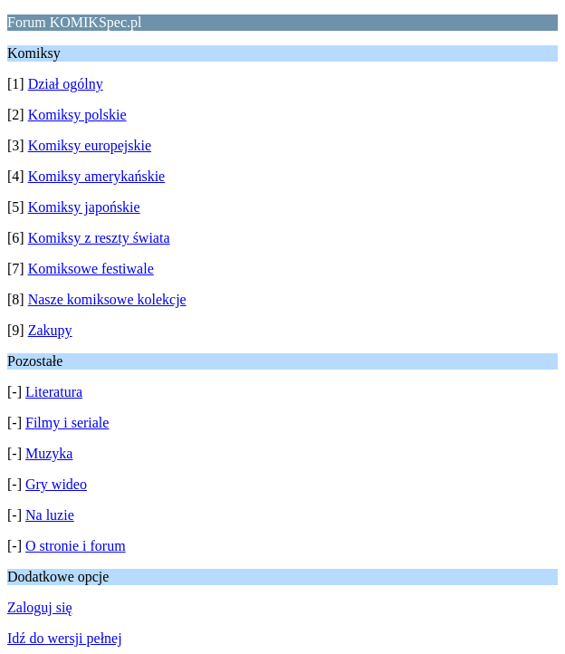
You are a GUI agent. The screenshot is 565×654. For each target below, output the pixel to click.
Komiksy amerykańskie (97, 176)
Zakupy (50, 330)
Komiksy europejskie (89, 145)
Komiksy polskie (77, 114)
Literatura (53, 391)
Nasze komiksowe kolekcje (107, 299)
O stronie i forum (75, 545)
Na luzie (49, 515)
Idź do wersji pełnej (64, 638)
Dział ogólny (65, 83)
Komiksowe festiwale (91, 268)
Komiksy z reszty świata (99, 237)
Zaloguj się (39, 607)
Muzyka (48, 453)
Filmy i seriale (67, 422)
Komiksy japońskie (84, 207)
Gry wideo (56, 484)
